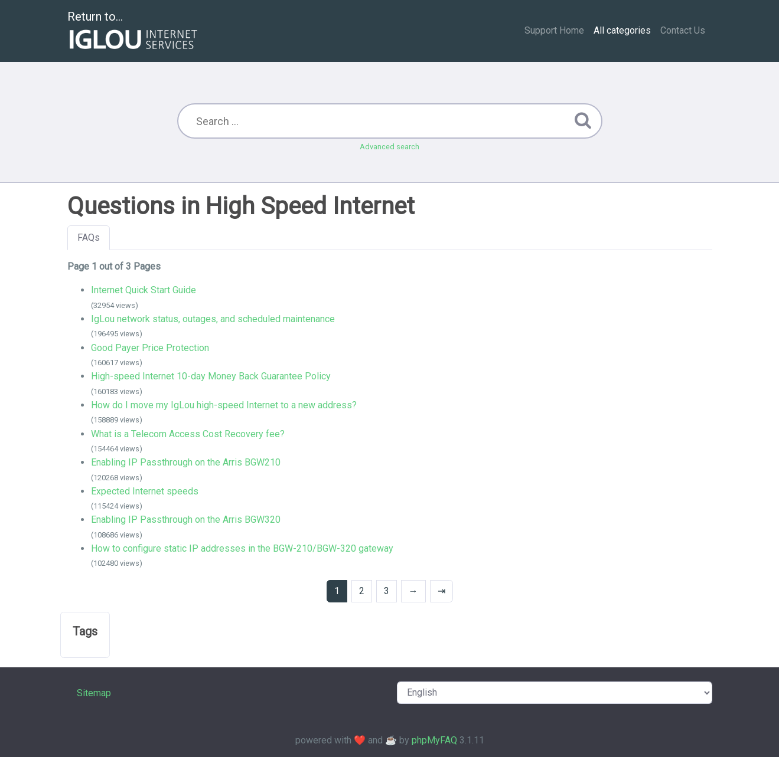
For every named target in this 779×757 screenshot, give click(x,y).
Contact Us (682, 30)
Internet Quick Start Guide (143, 290)
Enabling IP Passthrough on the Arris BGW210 (186, 462)
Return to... (133, 31)
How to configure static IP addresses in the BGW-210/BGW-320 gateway (242, 548)
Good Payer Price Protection (150, 347)
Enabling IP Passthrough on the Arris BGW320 (186, 519)
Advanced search (389, 146)
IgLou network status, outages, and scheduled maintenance (213, 319)
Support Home (554, 30)
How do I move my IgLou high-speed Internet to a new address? (224, 405)
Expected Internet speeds (144, 491)
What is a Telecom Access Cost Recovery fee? (188, 434)
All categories (622, 30)
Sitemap (94, 693)
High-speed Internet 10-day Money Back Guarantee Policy (211, 376)
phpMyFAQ (434, 740)
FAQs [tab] (88, 237)
